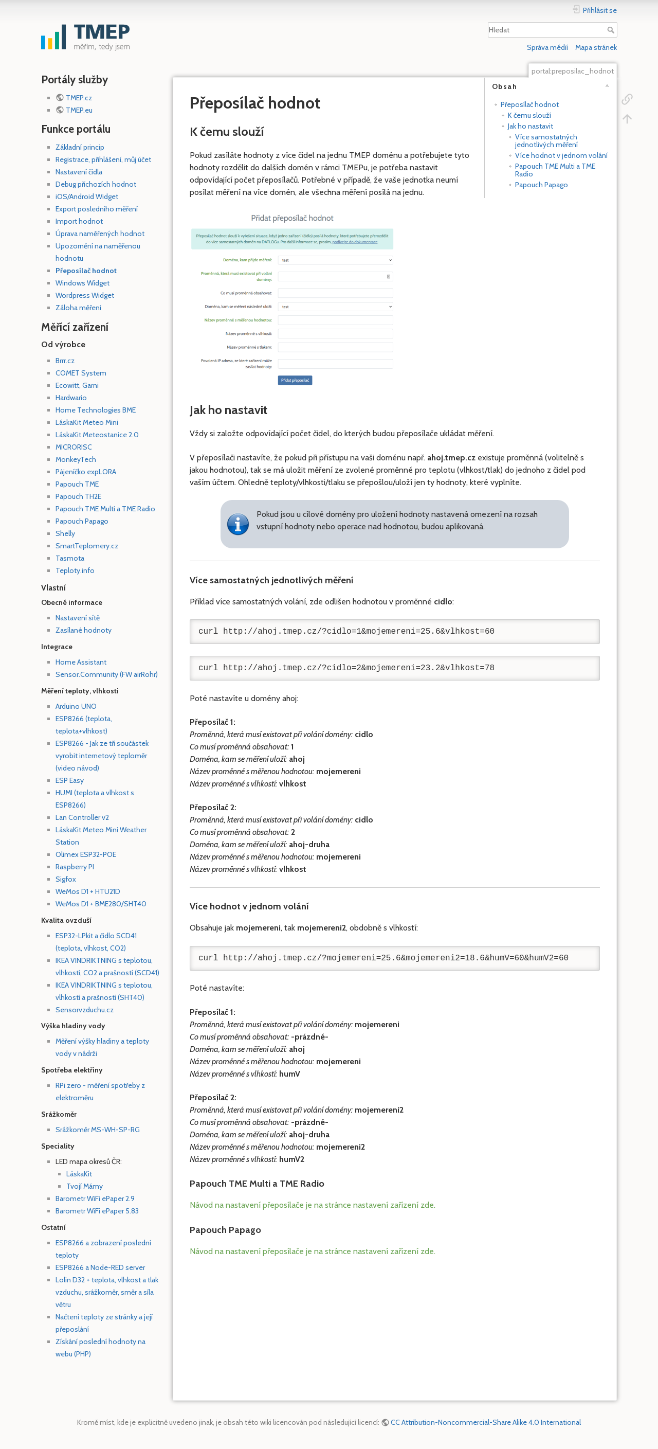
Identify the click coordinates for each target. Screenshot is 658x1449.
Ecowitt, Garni (77, 385)
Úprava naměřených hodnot (100, 233)
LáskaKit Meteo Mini (87, 422)
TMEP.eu (79, 110)
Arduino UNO (76, 706)
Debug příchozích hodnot (96, 184)
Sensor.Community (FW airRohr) (107, 674)
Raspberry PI (75, 866)
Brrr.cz (65, 360)
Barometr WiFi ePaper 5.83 (97, 1210)
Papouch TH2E (78, 496)
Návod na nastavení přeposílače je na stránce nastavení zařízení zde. (312, 1205)
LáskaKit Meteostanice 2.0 (97, 434)
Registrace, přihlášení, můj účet (103, 159)
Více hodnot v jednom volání (561, 155)
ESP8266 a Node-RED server (100, 1267)
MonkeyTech (76, 459)
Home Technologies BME (96, 410)
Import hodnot (79, 221)
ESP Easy (70, 780)
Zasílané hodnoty (84, 630)
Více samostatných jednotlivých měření (546, 140)
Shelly (65, 533)
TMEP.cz (79, 97)
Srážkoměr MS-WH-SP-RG (98, 1129)
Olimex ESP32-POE (86, 854)
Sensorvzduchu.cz (85, 1009)
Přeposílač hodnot (86, 270)
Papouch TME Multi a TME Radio (105, 508)
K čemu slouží (529, 115)
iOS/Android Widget (87, 196)
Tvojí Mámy (84, 1186)
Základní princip (80, 147)
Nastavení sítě (78, 617)
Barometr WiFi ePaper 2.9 (95, 1198)
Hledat (612, 29)
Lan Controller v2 (82, 817)
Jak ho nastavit (530, 126)
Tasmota (70, 558)
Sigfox (66, 879)
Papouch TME (77, 484)
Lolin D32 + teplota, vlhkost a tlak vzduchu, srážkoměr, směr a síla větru (107, 1292)
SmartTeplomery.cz (87, 545)
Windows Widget (82, 283)
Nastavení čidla (79, 171)
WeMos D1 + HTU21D (88, 891)
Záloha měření (78, 307)
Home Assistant (81, 662)
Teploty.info (75, 570)
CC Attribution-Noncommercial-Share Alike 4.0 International (486, 1422)
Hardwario (71, 397)
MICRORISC (74, 447)
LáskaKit (79, 1173)
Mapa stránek (596, 47)
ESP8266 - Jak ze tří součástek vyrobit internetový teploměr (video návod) (102, 756)
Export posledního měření (97, 208)
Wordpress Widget (85, 295)
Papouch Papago (82, 521)
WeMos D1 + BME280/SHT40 (101, 903)
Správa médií (547, 47)
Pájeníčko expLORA (86, 471)
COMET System (81, 373)
